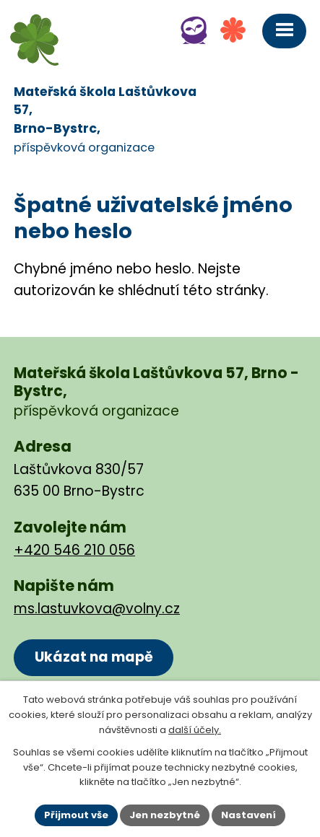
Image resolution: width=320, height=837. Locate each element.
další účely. (194, 730)
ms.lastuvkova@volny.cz (97, 608)
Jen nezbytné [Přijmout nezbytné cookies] (164, 815)
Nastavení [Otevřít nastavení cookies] (248, 815)
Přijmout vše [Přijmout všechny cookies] (76, 815)
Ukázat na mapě (94, 657)
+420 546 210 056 (74, 550)
